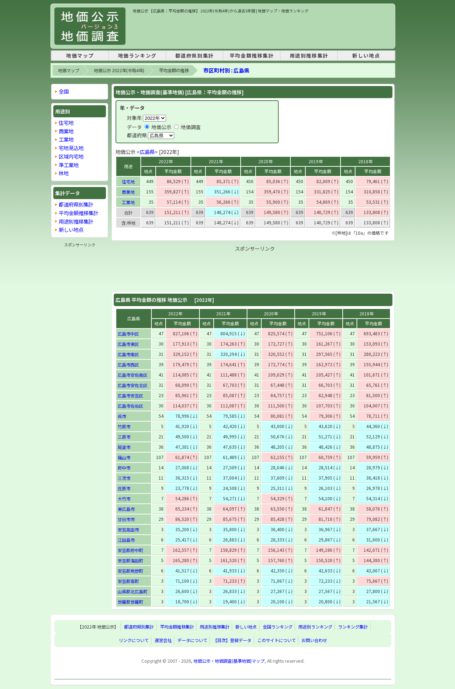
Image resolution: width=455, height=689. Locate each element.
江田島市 (126, 540)
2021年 (216, 161)
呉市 (122, 416)
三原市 (124, 437)
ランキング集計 (353, 627)
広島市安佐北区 (133, 385)
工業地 (128, 202)
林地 (64, 173)
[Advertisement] (262, 30)
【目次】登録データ (232, 640)
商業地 (128, 192)
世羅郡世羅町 (130, 602)
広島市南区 (128, 354)
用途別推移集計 (309, 55)
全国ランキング (278, 627)
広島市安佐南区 (133, 375)
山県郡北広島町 (133, 591)
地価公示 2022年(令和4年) (119, 70)
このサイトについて (276, 640)
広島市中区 (128, 334)
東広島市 (126, 509)
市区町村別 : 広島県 (226, 70)
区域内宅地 (71, 156)
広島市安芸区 (130, 395)
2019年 (316, 161)
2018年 (365, 161)
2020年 (265, 161)
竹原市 (124, 426)
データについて (192, 640)
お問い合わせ (314, 640)
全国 (64, 91)
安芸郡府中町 (130, 550)
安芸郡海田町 (130, 560)
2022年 (166, 161)
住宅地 (128, 181)
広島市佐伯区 (130, 406)
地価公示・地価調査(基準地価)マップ (228, 661)
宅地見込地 (71, 147)
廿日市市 (126, 519)
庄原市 (124, 488)
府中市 (124, 468)
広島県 (147, 151)
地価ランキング (137, 55)
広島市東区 (128, 344)
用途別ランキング (315, 627)
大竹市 (124, 499)
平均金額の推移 (174, 70)
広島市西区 (128, 365)
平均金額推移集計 (252, 55)
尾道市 (124, 447)
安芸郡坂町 (128, 581)
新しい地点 (366, 55)
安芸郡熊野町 (130, 571)
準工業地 (69, 165)
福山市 (124, 457)
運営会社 (163, 640)
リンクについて (134, 640)
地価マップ (80, 55)
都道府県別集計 (194, 55)
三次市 (124, 478)
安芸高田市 (128, 530)
